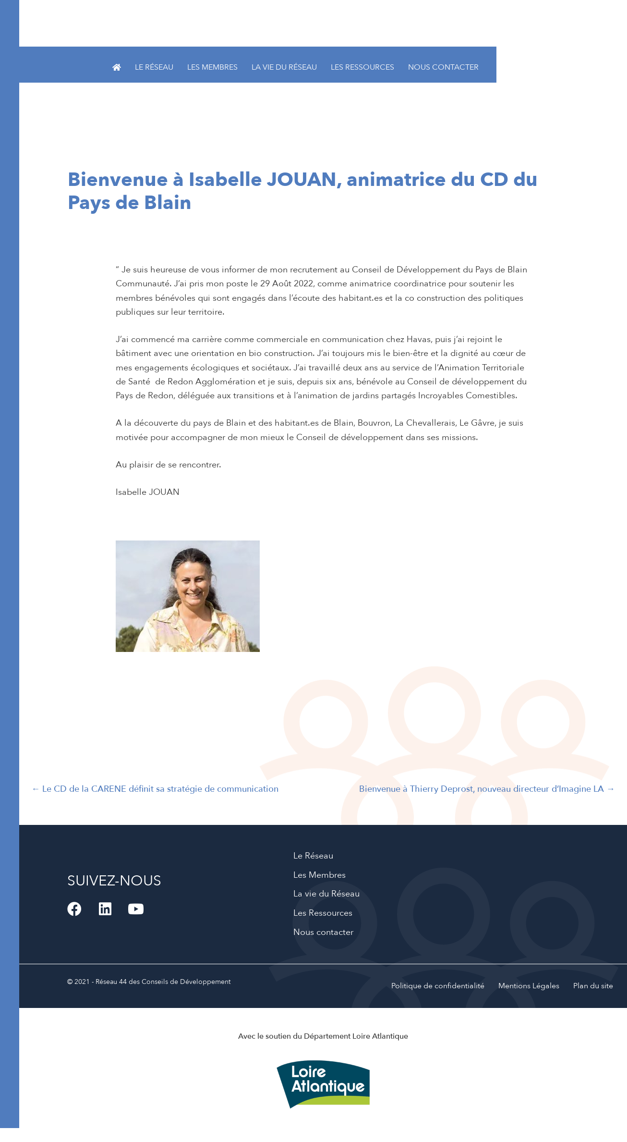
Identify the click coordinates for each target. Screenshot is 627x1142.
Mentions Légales (528, 986)
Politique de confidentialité (437, 986)
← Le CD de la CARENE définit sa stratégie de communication (154, 789)
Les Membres (212, 67)
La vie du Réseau (284, 67)
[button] (74, 909)
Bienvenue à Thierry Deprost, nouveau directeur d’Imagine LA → (487, 789)
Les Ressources (362, 67)
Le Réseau (154, 67)
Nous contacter (443, 67)
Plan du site (593, 986)
